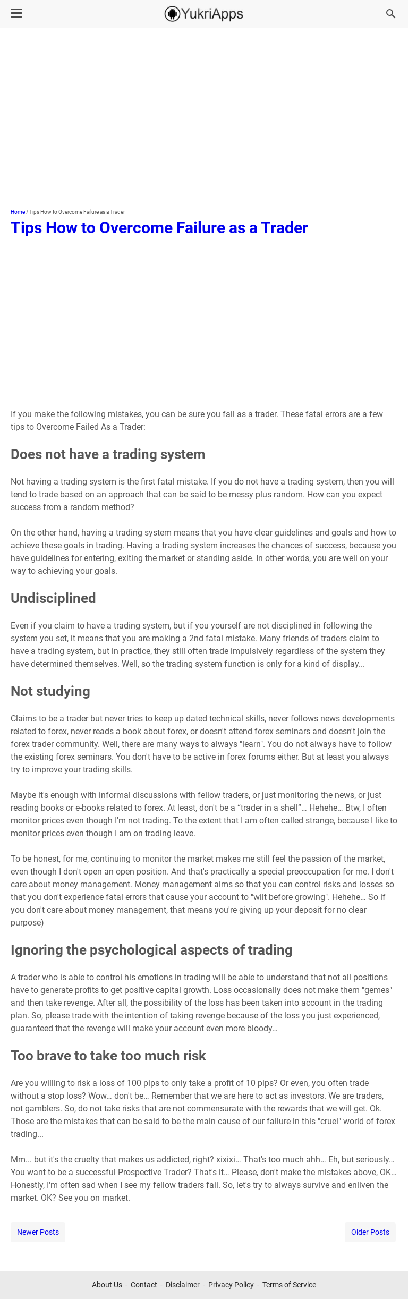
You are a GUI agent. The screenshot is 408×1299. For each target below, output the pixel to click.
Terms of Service (289, 1284)
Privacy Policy (231, 1284)
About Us (107, 1284)
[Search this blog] (391, 13)
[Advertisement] (204, 118)
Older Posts (370, 1232)
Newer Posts (38, 1232)
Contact (144, 1284)
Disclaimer (183, 1284)
